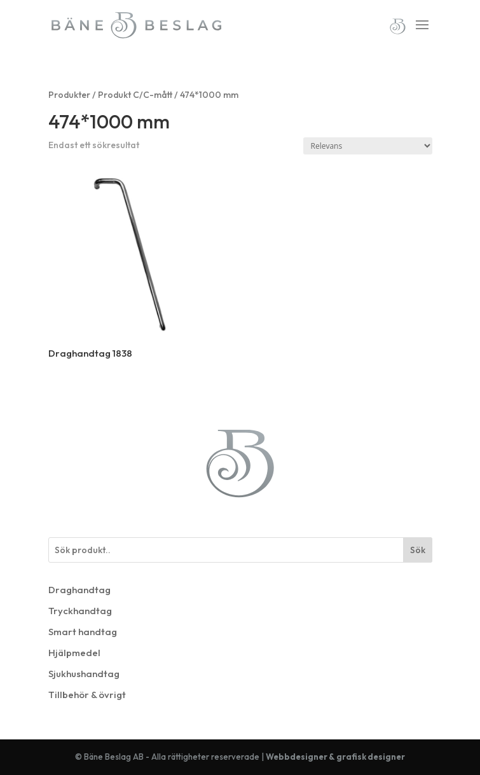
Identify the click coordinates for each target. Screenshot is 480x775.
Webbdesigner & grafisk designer (335, 756)
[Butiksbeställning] (367, 145)
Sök (417, 550)
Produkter (69, 94)
